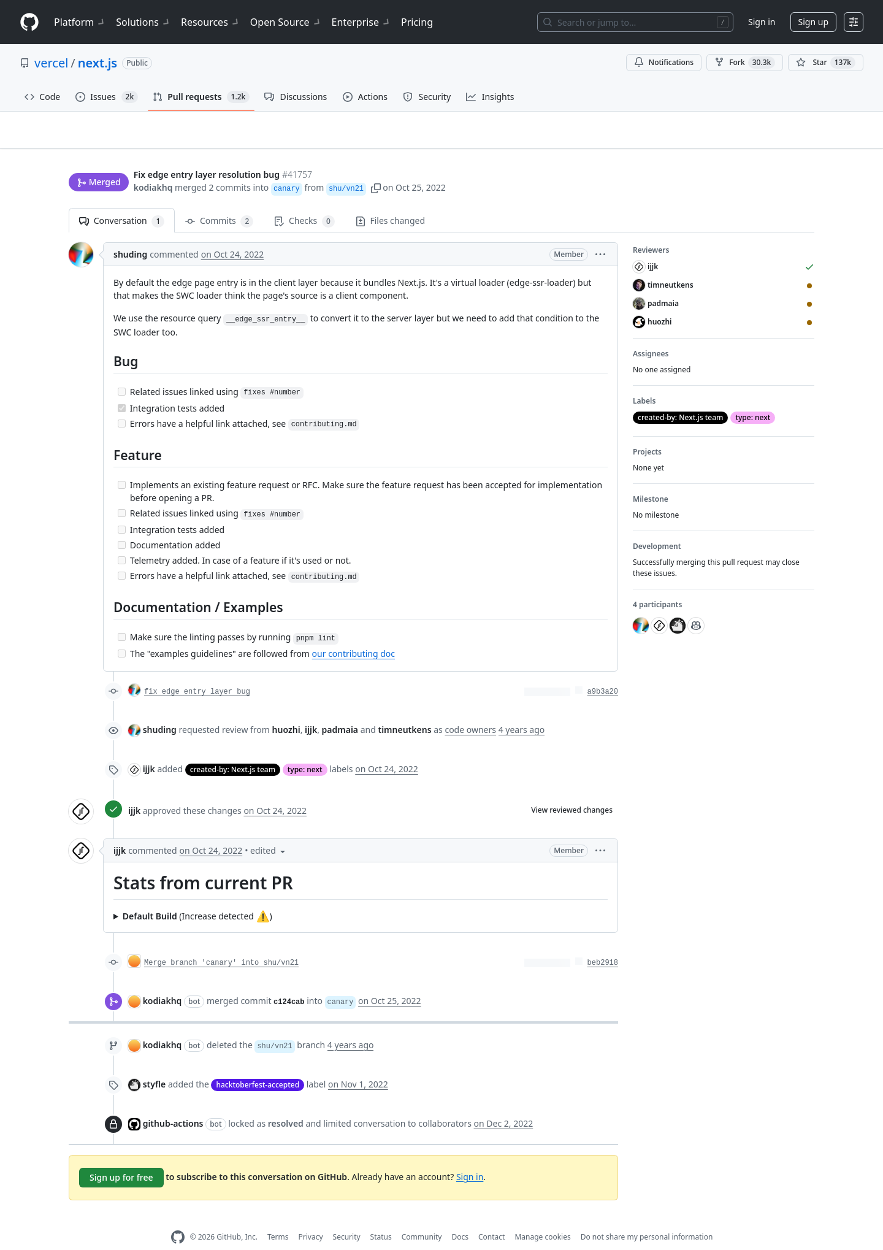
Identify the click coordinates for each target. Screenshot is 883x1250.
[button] (376, 164)
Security (347, 1218)
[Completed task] (122, 389)
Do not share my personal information (647, 1218)
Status (381, 1218)
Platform (80, 22)
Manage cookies (542, 1218)
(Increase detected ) (197, 897)
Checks (304, 202)
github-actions (173, 1104)
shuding (130, 235)
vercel (51, 63)
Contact (491, 1218)
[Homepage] (29, 22)
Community (422, 1218)
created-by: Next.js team (232, 750)
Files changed (390, 201)
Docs (459, 1218)
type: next (305, 750)
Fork (744, 62)
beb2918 (602, 943)
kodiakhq (153, 164)
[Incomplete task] (122, 372)
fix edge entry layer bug (197, 673)
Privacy (311, 1218)
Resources (210, 22)
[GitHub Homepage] (177, 1217)
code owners (470, 710)
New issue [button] (776, 138)
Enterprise (361, 22)
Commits (219, 202)
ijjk (149, 750)
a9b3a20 (602, 673)
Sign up (813, 22)
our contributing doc (353, 634)
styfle (154, 1064)
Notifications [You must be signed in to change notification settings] (664, 62)
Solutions (143, 22)
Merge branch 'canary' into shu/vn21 (221, 943)
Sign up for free (121, 1158)
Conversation (121, 202)
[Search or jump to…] (635, 22)
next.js (97, 63)
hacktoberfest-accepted (257, 1065)
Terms (278, 1218)
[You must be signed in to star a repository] (825, 62)
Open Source (286, 22)
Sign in (761, 22)
